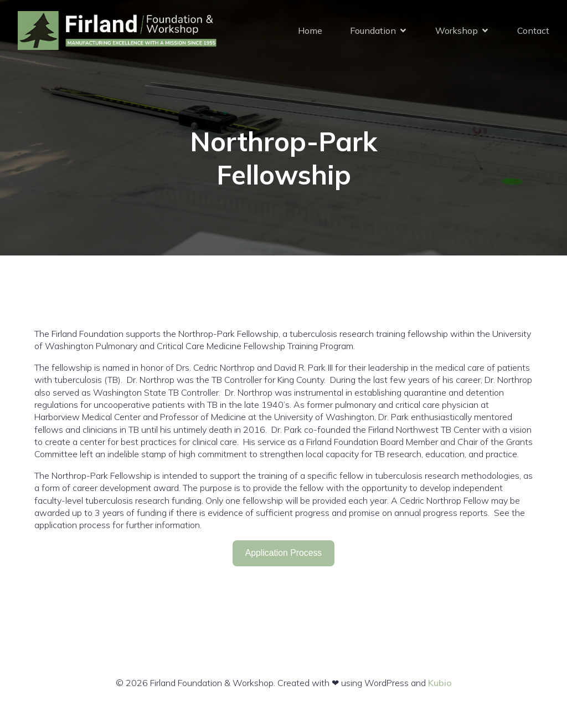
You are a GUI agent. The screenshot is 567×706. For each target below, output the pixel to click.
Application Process (283, 552)
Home (310, 30)
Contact (533, 30)
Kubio (440, 682)
